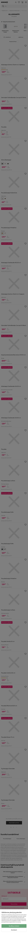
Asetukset (14, 930)
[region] (14, 921)
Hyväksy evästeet (14, 926)
